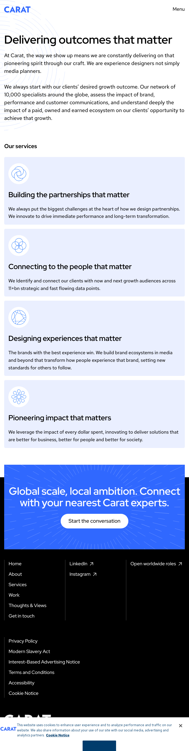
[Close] (180, 729)
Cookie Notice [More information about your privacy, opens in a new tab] (58, 738)
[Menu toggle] (177, 9)
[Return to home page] (17, 9)
